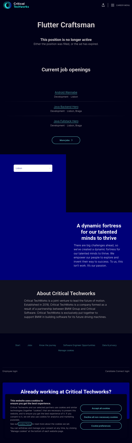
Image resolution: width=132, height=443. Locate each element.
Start (17, 345)
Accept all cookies (101, 408)
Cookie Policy (24, 424)
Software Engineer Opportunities (79, 345)
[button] (103, 5)
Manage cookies (66, 350)
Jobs (29, 345)
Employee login (10, 371)
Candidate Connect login (117, 371)
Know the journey (47, 345)
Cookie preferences (101, 426)
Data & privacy (109, 345)
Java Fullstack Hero (66, 121)
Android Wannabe (66, 92)
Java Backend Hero (66, 107)
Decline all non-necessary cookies (101, 417)
